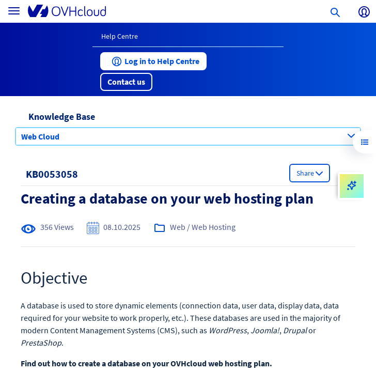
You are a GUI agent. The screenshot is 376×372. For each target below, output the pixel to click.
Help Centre (119, 36)
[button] (153, 61)
